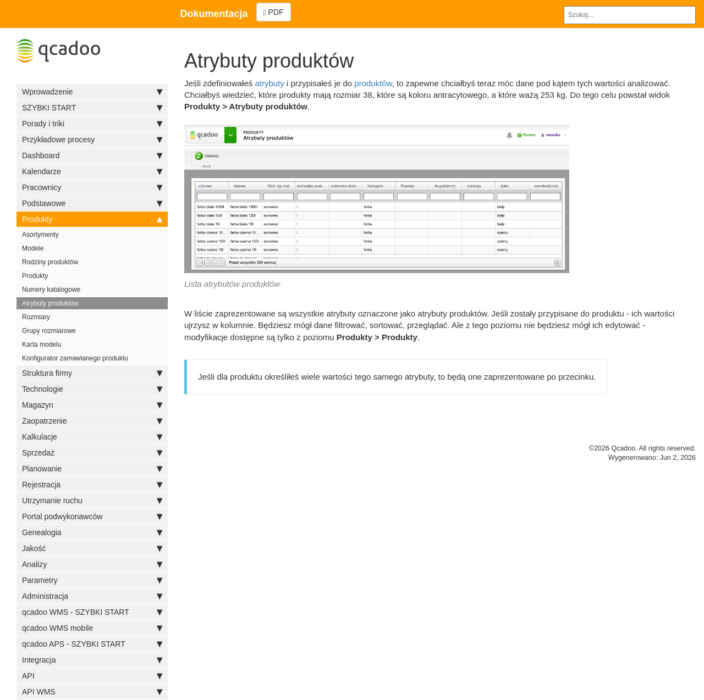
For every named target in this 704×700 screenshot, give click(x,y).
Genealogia (92, 532)
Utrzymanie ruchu (92, 500)
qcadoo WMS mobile (92, 628)
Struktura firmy (92, 373)
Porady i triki (92, 123)
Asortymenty (40, 234)
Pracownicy (92, 187)
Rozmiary (36, 317)
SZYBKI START (92, 107)
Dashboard (92, 155)
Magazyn (92, 404)
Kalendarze (92, 171)
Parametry (92, 580)
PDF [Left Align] (273, 12)
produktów (373, 83)
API (92, 675)
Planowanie (92, 468)
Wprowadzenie (92, 91)
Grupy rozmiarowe (49, 331)
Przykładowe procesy (92, 139)
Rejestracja (92, 484)
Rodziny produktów (50, 262)
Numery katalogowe (51, 289)
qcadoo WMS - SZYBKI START (92, 612)
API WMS (92, 691)
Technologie (92, 389)
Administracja (92, 596)
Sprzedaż (92, 452)
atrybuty (269, 83)
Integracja (92, 659)
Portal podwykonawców (92, 516)
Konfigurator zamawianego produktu (75, 358)
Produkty (92, 219)
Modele (32, 248)
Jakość (92, 548)
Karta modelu (41, 344)
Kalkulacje (92, 436)
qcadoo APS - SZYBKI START (92, 643)
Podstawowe (92, 203)
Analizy (92, 564)
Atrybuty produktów (50, 303)
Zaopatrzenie (92, 420)
